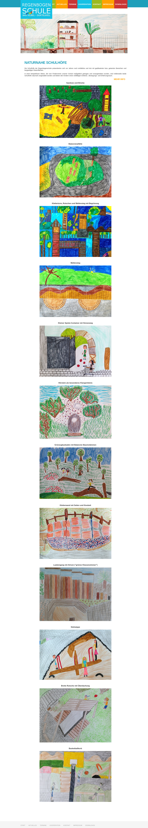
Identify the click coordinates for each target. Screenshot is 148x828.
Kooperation (84, 4)
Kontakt (97, 4)
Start (23, 825)
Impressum (108, 4)
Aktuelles (62, 4)
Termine (72, 4)
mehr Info (119, 79)
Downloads (120, 4)
